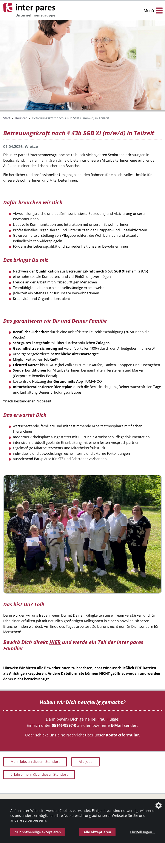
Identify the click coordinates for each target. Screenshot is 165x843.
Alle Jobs (85, 761)
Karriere (21, 118)
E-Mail (117, 725)
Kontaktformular (122, 735)
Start (6, 118)
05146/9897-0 (64, 725)
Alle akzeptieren (97, 832)
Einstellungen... (142, 832)
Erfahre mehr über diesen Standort (39, 774)
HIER (55, 642)
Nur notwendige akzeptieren (38, 832)
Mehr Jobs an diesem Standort (35, 761)
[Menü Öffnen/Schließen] (153, 11)
